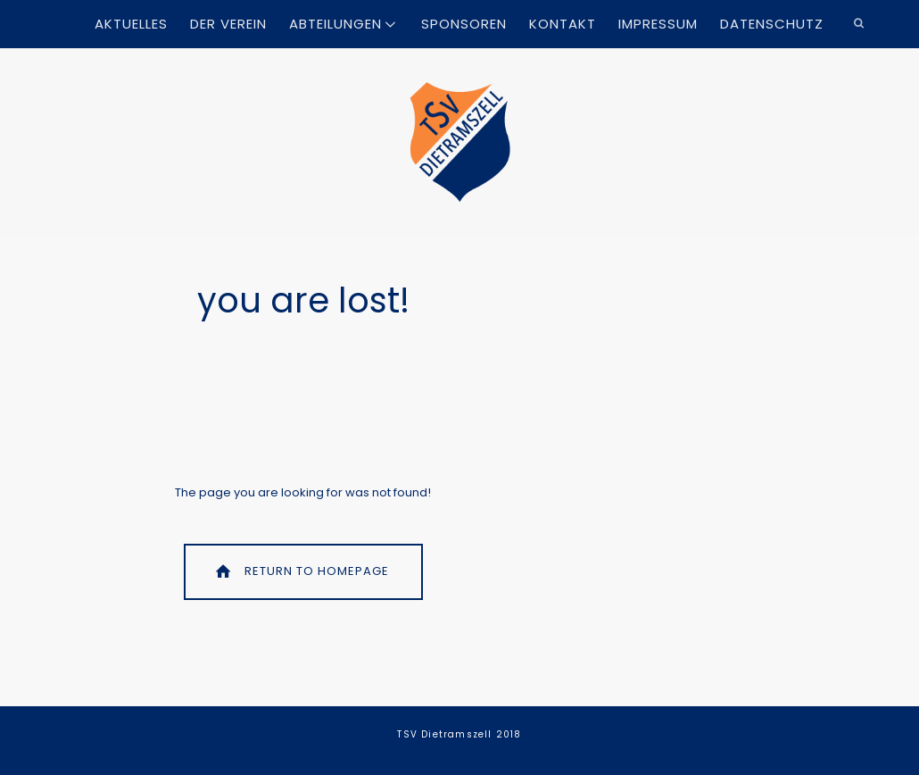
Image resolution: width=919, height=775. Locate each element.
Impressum (658, 23)
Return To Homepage (300, 571)
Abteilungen (335, 23)
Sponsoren (464, 23)
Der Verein (228, 23)
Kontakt (562, 23)
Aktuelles (131, 23)
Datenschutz (772, 23)
